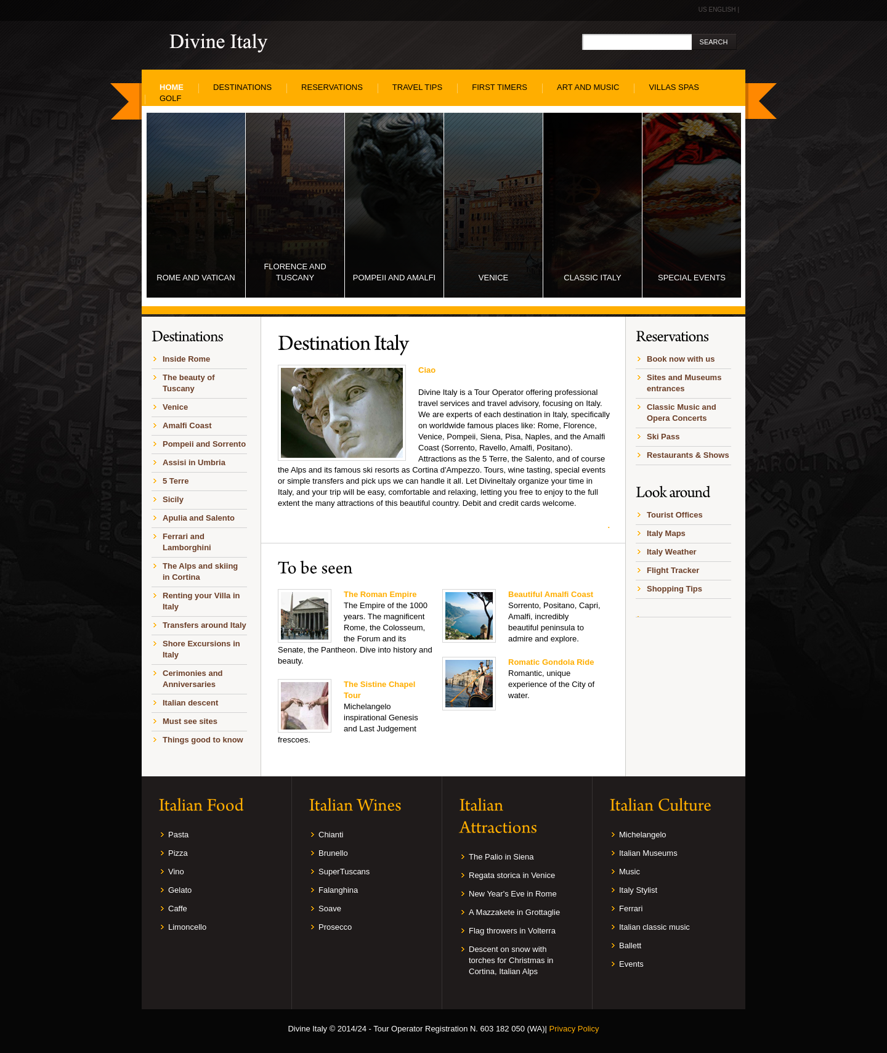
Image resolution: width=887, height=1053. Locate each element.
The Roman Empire (380, 594)
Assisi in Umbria (194, 462)
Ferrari (630, 908)
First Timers (499, 87)
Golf (170, 98)
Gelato (180, 890)
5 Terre (175, 481)
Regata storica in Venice (512, 875)
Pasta (178, 834)
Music (629, 871)
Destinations (242, 87)
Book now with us (681, 359)
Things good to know (203, 739)
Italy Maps (666, 533)
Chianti (330, 834)
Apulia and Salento (199, 517)
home (172, 87)
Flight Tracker (673, 570)
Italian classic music (654, 927)
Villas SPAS (674, 87)
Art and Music (588, 87)
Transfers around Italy (204, 625)
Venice (175, 407)
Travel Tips (417, 87)
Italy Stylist (638, 890)
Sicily (173, 499)
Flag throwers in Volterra (512, 930)
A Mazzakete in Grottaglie (514, 912)
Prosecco (335, 927)
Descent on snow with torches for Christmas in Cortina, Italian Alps (511, 960)
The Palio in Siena (501, 856)
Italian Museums (648, 853)
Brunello (333, 853)
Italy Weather (672, 551)
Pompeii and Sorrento (204, 444)
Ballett (630, 945)
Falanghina (338, 890)
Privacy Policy (574, 1028)
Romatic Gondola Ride (551, 662)
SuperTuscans (344, 871)
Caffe (177, 908)
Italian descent (190, 702)
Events (631, 964)
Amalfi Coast (187, 425)
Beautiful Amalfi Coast (550, 594)
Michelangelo (642, 834)
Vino (176, 871)
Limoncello (187, 927)
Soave (329, 908)
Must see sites (190, 721)
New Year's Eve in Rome (513, 893)
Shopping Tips (674, 588)
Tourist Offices (675, 514)
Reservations (332, 87)
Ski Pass (663, 436)
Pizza (178, 853)
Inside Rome (186, 359)
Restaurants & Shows (688, 455)
